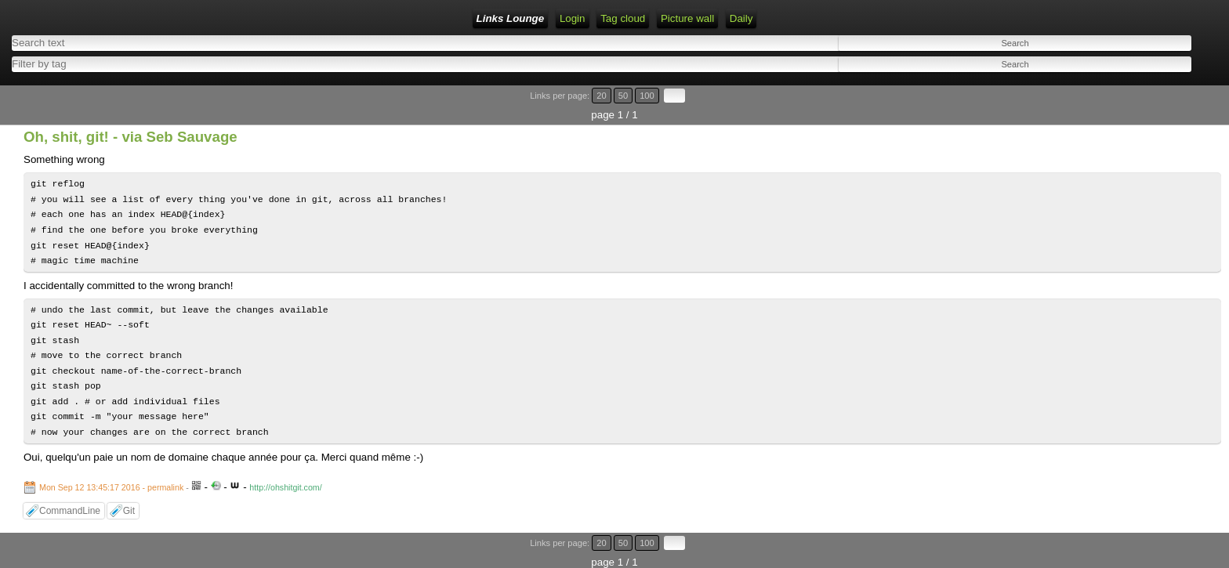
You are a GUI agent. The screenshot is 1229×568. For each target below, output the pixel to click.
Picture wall (687, 18)
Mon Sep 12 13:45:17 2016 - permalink (111, 487)
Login (572, 18)
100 (647, 95)
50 (623, 95)
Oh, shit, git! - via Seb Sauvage (130, 136)
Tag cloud (622, 18)
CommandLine (69, 510)
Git (129, 510)
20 (601, 95)
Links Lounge (511, 18)
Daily (741, 18)
